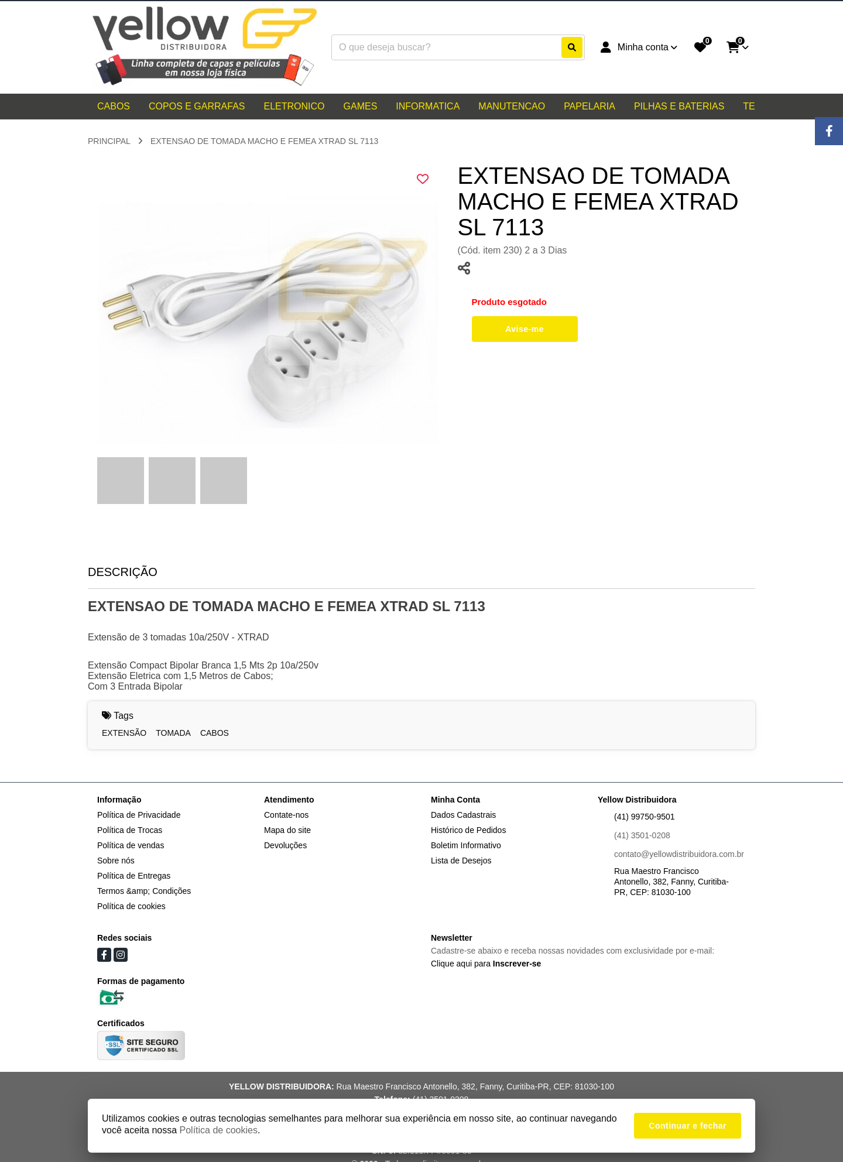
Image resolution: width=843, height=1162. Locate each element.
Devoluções (285, 845)
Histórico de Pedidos (468, 830)
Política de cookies (131, 906)
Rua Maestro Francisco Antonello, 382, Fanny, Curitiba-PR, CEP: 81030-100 (671, 881)
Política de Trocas (129, 830)
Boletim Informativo (466, 845)
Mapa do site (287, 830)
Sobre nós (116, 860)
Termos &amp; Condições (144, 891)
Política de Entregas (133, 875)
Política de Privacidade (138, 815)
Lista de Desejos (461, 860)
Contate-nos (286, 815)
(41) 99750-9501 (644, 816)
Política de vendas (130, 845)
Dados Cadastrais (463, 815)
